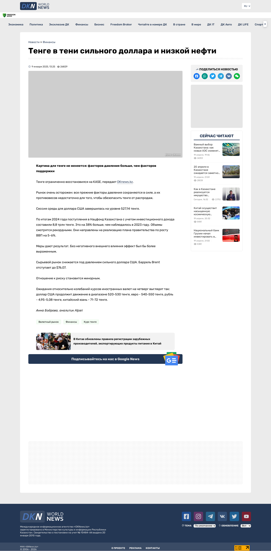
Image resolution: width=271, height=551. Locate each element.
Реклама (135, 545)
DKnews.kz (125, 179)
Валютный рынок (49, 319)
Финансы (91, 24)
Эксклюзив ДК (65, 24)
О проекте (118, 545)
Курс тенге (90, 319)
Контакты (153, 545)
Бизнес (112, 24)
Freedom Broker (137, 24)
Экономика (16, 24)
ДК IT (239, 24)
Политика (39, 24)
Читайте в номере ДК (171, 24)
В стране (201, 24)
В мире (221, 24)
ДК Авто (257, 24)
